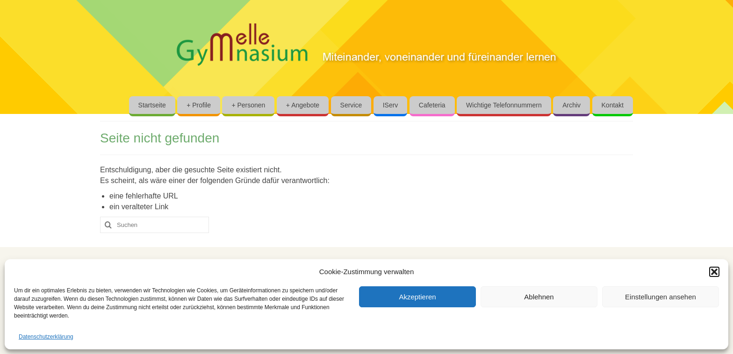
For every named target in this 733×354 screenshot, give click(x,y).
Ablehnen (538, 297)
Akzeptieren (417, 297)
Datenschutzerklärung (46, 336)
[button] (714, 271)
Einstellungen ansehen (660, 297)
